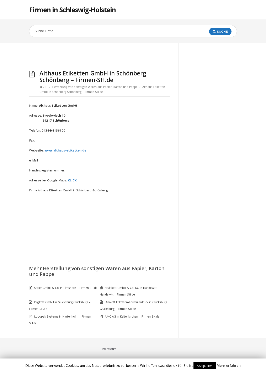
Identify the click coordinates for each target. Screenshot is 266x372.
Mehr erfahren (229, 365)
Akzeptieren (205, 366)
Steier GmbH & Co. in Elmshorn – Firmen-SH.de (65, 288)
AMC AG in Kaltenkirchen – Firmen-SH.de (132, 316)
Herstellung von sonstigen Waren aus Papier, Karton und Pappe (95, 87)
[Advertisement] (99, 57)
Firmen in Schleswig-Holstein (72, 9)
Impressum (109, 349)
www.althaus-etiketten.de (65, 150)
